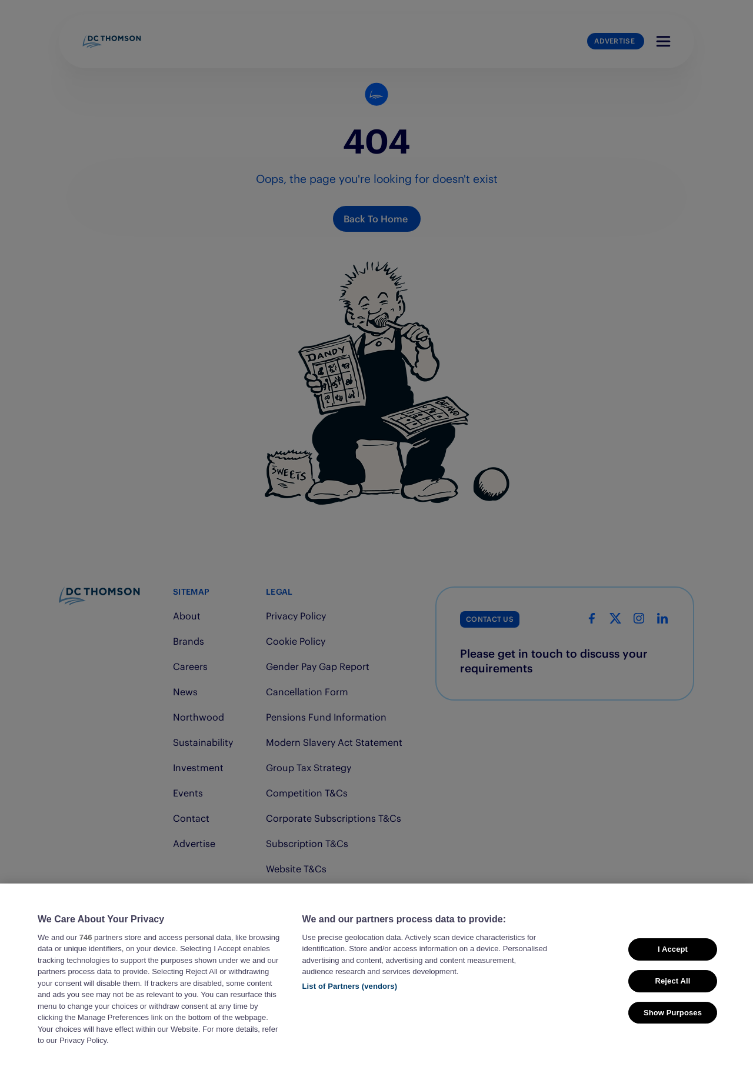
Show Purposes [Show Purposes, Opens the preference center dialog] (673, 1031)
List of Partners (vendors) (350, 1005)
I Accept (673, 968)
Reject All (672, 999)
